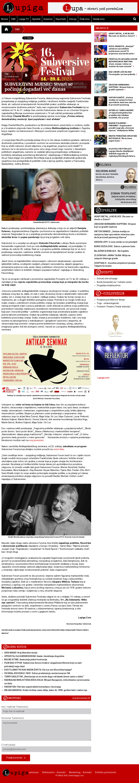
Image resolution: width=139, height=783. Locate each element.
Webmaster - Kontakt (54, 772)
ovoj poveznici (36, 440)
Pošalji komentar (15, 758)
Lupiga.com (103, 377)
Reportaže (61, 19)
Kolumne (48, 19)
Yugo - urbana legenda (108, 303)
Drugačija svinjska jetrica (108, 285)
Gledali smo (99, 19)
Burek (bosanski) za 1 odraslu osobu (114, 282)
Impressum (32, 772)
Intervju (72, 19)
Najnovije (102, 28)
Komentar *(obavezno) (46, 729)
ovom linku (58, 449)
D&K (13, 19)
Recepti (104, 272)
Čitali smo (85, 19)
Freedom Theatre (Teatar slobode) (113, 306)
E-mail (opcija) (46, 748)
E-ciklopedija (110, 293)
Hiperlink (36, 19)
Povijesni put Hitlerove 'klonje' (111, 300)
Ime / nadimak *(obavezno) (46, 710)
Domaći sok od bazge (107, 278)
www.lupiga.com (76, 775)
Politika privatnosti (105, 772)
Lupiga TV (24, 19)
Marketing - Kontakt (80, 772)
